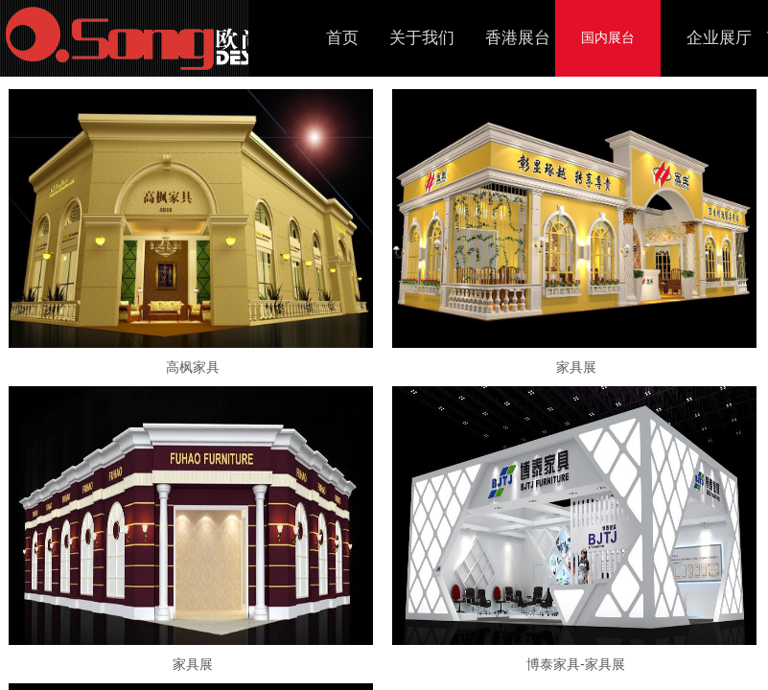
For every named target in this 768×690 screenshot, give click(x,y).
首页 (342, 38)
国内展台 (608, 38)
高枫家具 (193, 367)
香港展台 (517, 38)
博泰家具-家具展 (575, 664)
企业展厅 (719, 38)
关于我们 (421, 38)
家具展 (576, 367)
